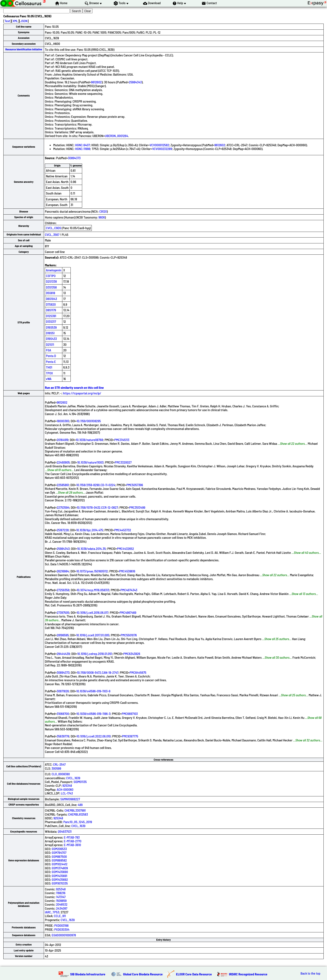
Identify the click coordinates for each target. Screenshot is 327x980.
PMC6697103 (130, 714)
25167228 (63, 530)
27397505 (63, 612)
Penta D (51, 356)
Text (7, 21)
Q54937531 (65, 831)
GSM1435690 (60, 872)
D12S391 (51, 316)
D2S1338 (51, 281)
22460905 (63, 462)
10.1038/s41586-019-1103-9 (93, 691)
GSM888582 (59, 860)
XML (15, 21)
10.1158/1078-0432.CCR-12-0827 (97, 507)
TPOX (49, 373)
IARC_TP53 (52, 912)
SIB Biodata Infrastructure (87, 974)
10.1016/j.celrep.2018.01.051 (94, 654)
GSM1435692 (60, 879)
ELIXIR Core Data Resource (194, 974)
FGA (48, 350)
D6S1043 (51, 299)
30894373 (74, 158)
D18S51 (50, 333)
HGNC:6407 (82, 145)
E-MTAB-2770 (72, 841)
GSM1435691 (59, 876)
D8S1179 (51, 310)
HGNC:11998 (82, 149)
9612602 (96, 82)
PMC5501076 (129, 635)
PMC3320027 (123, 462)
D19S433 (51, 339)
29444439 (63, 654)
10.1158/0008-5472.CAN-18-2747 (97, 672)
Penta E (51, 362)
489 (80, 805)
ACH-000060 (65, 789)
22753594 (63, 507)
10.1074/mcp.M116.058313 (93, 590)
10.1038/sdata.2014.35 (91, 548)
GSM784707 (59, 852)
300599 (56, 768)
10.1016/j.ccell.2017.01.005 (92, 635)
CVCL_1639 (73, 778)
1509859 (61, 900)
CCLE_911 (60, 916)
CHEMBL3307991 (75, 810)
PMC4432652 (125, 548)
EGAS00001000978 (64, 935)
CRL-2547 (59, 764)
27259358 (63, 590)
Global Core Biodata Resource (143, 974)
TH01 (49, 367)
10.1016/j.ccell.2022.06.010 (94, 736)
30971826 (63, 691)
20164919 (62, 440)
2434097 (61, 908)
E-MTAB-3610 (72, 845)
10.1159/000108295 (89, 421)
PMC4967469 (128, 612)
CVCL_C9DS (53, 228)
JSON (24, 21)
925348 (67, 785)
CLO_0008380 (61, 774)
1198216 (60, 893)
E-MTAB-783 (72, 837)
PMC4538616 (127, 571)
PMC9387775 (130, 736)
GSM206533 (59, 849)
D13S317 (51, 321)
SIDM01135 (80, 782)
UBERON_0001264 (116, 136)
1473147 (61, 897)
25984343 (135, 82)
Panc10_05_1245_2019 (77, 822)
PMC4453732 (122, 530)
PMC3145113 (121, 440)
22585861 (63, 485)
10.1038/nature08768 (89, 440)
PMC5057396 (134, 485)
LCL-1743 (67, 793)
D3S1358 (51, 287)
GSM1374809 (60, 868)
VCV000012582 (159, 145)
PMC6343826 (131, 654)
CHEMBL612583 (78, 814)
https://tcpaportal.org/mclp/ (82, 393)
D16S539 (51, 327)
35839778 (63, 736)
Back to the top (310, 973)
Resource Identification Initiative (23, 49)
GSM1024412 (59, 864)
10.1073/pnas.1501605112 (92, 571)
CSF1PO (50, 276)
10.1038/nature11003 (90, 462)
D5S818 (50, 293)
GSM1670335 (60, 883)
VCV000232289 (162, 149)
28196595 (63, 635)
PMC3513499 (137, 507)
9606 (101, 217)
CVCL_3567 (52, 234)
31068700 (63, 714)
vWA (49, 379)
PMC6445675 (138, 672)
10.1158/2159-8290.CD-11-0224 (95, 485)
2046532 (61, 904)
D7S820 (51, 304)
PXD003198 (61, 925)
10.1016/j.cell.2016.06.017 (92, 612)
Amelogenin (53, 270)
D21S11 (50, 344)
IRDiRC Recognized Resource (248, 974)
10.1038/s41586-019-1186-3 (94, 714)
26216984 (63, 571)
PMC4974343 (129, 590)
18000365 (63, 421)
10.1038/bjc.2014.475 (89, 530)
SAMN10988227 (70, 799)
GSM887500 (59, 856)
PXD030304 (61, 929)
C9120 (103, 211)
